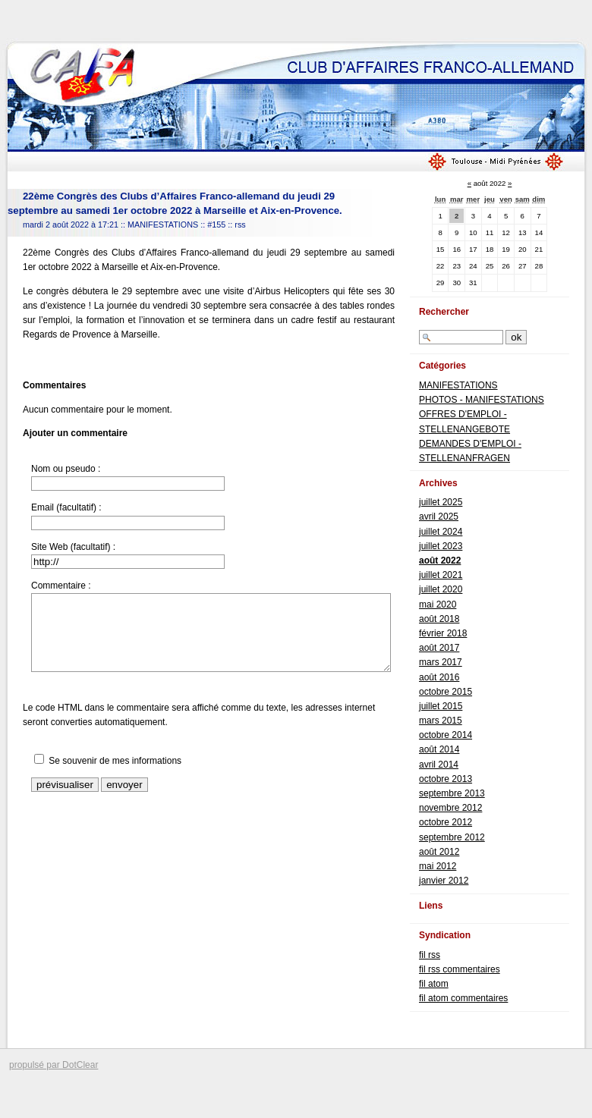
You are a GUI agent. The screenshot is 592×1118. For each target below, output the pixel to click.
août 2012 (439, 851)
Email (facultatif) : (66, 507)
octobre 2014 (445, 735)
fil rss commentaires (459, 969)
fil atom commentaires (463, 998)
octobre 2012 (445, 822)
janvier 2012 (443, 880)
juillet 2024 (440, 531)
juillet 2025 (440, 502)
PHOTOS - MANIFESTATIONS (481, 399)
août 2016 (439, 677)
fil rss (429, 955)
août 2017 (439, 647)
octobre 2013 (445, 779)
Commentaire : (61, 585)
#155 (216, 224)
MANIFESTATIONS (163, 224)
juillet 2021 (440, 575)
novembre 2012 (450, 807)
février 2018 (443, 633)
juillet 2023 (440, 546)
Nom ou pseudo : (65, 468)
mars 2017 (440, 662)
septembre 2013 (452, 793)
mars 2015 (440, 720)
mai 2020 (437, 604)
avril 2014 (438, 764)
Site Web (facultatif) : (73, 547)
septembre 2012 (452, 837)
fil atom (434, 983)
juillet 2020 (440, 589)
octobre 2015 (445, 691)
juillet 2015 (440, 706)
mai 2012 (437, 866)
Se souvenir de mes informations (115, 760)
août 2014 (439, 749)
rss (240, 224)
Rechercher (444, 311)
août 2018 (439, 619)
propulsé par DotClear (53, 1065)
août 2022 (440, 560)
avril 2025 (438, 516)
